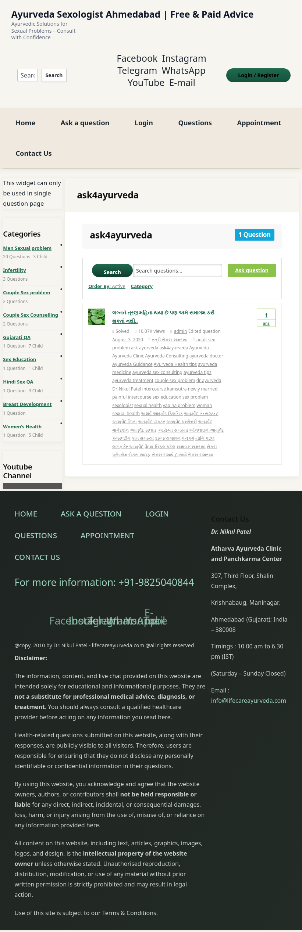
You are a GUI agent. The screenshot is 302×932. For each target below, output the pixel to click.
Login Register (262, 71)
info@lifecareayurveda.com (249, 692)
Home (25, 114)
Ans (266, 309)
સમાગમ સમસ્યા (191, 438)
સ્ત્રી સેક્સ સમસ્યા (169, 331)
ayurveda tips (198, 364)
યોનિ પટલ (204, 430)
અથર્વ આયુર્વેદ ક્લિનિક (162, 406)
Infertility (14, 262)
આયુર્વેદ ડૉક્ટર (151, 414)
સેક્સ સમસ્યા (200, 447)
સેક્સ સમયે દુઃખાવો (169, 447)
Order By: (106, 278)
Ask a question (85, 114)
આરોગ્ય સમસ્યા (173, 422)
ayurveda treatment (132, 373)
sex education (167, 389)
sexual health (148, 397)
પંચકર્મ (188, 430)
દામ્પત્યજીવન (168, 430)
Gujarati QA (17, 329)
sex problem (195, 389)
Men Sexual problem (27, 240)
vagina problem (179, 397)
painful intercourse (132, 389)
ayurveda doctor (206, 348)
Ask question (251, 262)
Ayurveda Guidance (132, 356)
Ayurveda (199, 340)
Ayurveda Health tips (175, 356)
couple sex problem (174, 373)
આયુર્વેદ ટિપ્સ (124, 414)
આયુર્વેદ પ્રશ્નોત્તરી (181, 414)
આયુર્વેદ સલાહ (143, 422)
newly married (203, 381)
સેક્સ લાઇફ (139, 447)
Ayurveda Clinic (128, 348)
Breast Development (27, 396)
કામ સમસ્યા (143, 430)
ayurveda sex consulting (157, 364)
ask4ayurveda (173, 340)
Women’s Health (22, 418)
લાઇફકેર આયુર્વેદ (127, 438)
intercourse (154, 381)
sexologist (122, 397)
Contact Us (33, 145)
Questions (195, 114)
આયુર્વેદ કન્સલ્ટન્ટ (201, 406)
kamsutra (176, 381)
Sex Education (19, 351)
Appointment (259, 114)
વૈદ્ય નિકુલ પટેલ (160, 438)
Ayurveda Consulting (166, 348)
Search (52, 71)
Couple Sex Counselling (30, 307)
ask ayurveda (144, 340)
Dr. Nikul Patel (126, 381)
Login (144, 114)
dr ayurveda (208, 373)
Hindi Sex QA (18, 374)
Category (142, 278)
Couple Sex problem (26, 284)
